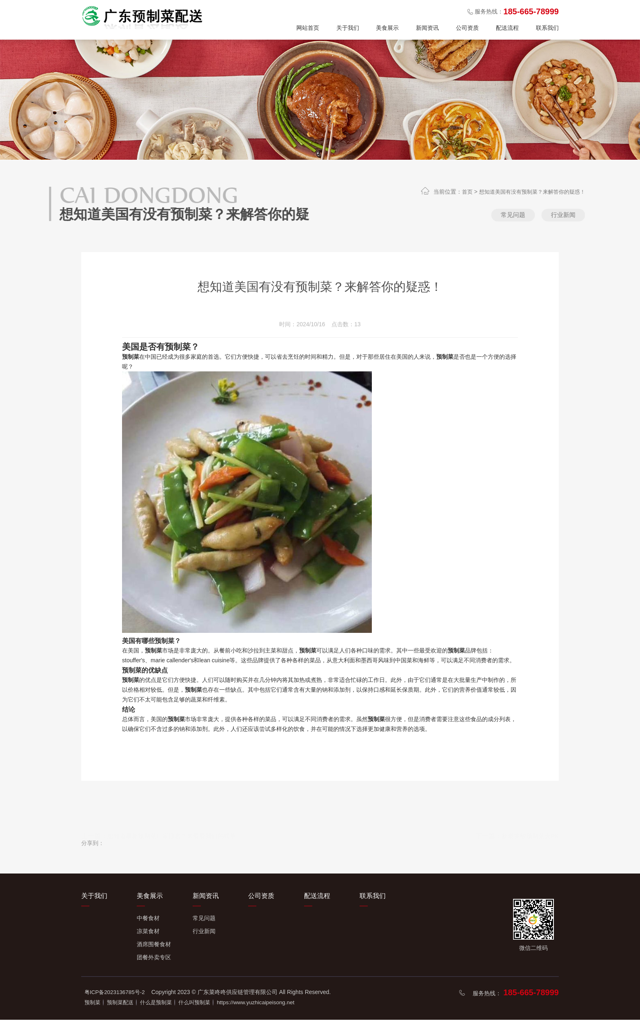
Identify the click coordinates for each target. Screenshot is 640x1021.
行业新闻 (590, 215)
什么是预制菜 (168, 1004)
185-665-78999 (531, 994)
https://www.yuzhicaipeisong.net (281, 1004)
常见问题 (529, 215)
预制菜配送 (126, 1004)
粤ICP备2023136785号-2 (116, 994)
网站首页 (307, 28)
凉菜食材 (148, 933)
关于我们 (347, 28)
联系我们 (547, 28)
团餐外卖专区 (154, 959)
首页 (491, 191)
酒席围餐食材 (154, 946)
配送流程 (507, 28)
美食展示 (387, 28)
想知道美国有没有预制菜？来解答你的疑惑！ (560, 191)
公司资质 (467, 28)
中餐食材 (148, 920)
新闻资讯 (427, 28)
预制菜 (93, 1004)
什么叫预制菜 (213, 1004)
